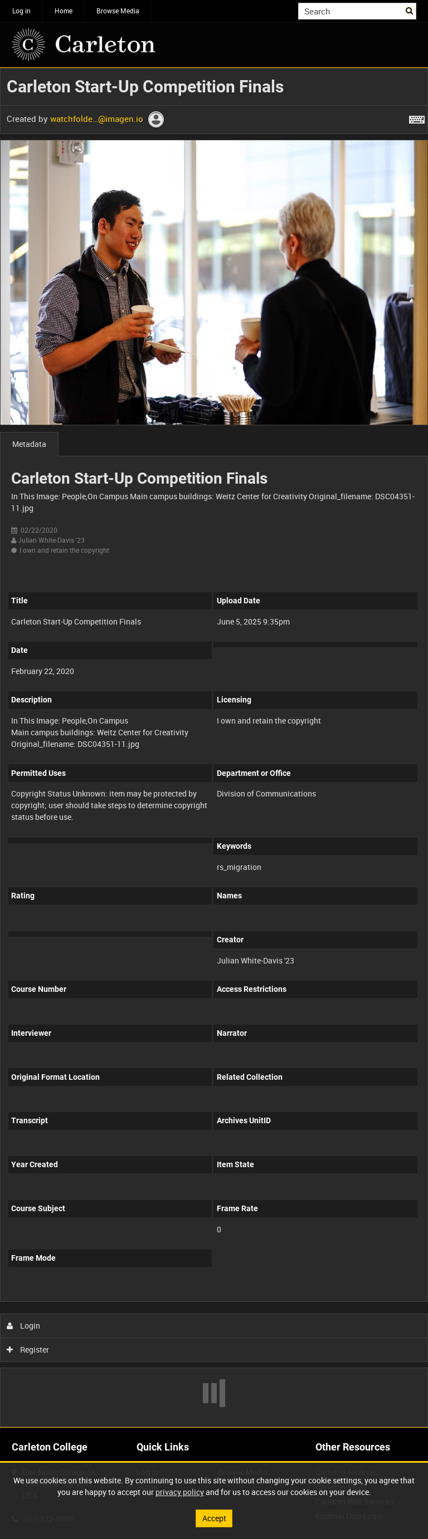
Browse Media (117, 10)
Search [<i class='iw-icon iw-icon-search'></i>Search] (410, 10)
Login (24, 1325)
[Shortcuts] (417, 117)
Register (28, 1349)
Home (63, 10)
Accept (214, 1518)
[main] (214, 747)
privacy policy (179, 1492)
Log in (21, 10)
